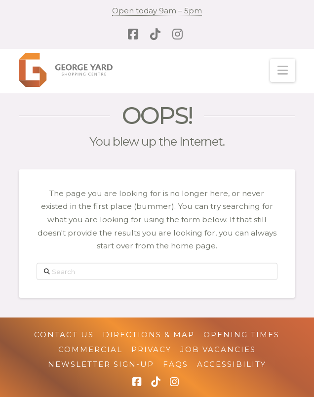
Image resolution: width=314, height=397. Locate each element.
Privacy (151, 349)
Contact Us (64, 334)
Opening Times (241, 334)
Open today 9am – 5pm (157, 10)
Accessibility (231, 364)
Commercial (90, 349)
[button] (282, 70)
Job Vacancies (218, 349)
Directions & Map (149, 334)
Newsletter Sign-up (101, 364)
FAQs (175, 364)
